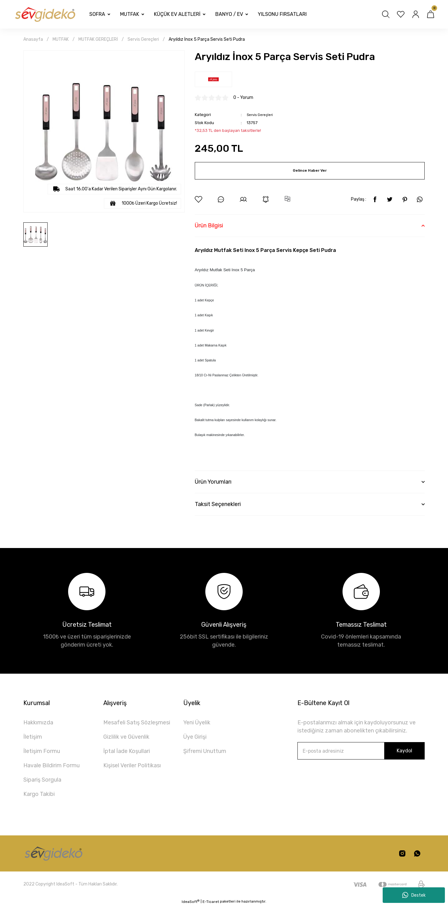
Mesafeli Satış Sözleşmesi (136, 722)
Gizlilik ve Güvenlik (126, 736)
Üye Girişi (195, 736)
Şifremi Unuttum (204, 751)
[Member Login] (415, 14)
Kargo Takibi (39, 794)
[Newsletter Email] (361, 751)
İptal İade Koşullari (126, 751)
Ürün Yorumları (213, 481)
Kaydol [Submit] (404, 751)
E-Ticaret (211, 901)
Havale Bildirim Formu (51, 765)
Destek (414, 895)
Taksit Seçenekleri (218, 504)
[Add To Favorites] (198, 199)
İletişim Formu (41, 751)
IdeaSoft (190, 901)
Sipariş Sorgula (42, 779)
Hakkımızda (38, 722)
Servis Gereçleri (262, 114)
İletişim (32, 736)
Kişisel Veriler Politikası (132, 765)
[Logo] (45, 14)
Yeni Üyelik (196, 722)
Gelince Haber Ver (310, 170)
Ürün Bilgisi (209, 225)
